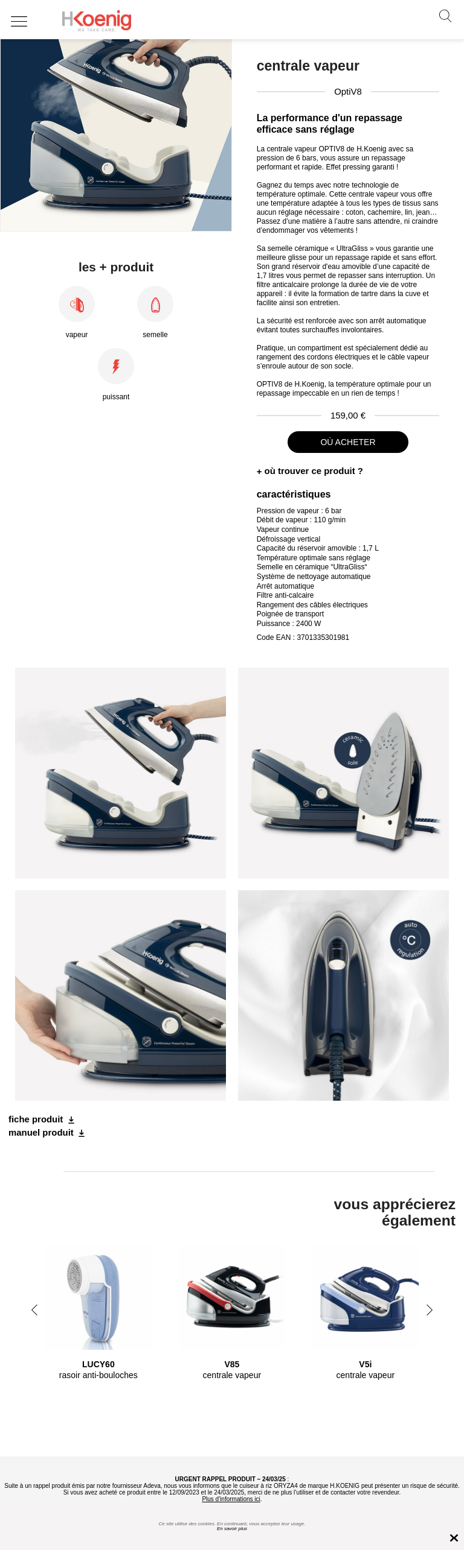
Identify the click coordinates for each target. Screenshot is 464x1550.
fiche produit (35, 1119)
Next (430, 1310)
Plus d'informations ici (231, 1499)
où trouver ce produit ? (314, 471)
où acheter (347, 442)
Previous (34, 1310)
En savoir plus (232, 1528)
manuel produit (41, 1132)
